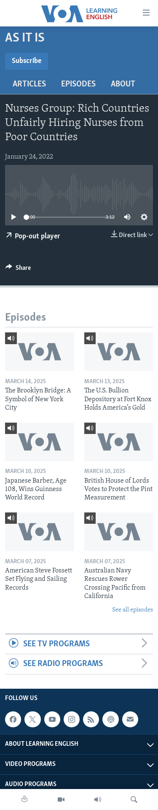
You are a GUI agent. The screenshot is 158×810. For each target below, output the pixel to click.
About (123, 84)
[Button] (18, 270)
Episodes (78, 84)
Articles (29, 84)
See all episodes (132, 610)
